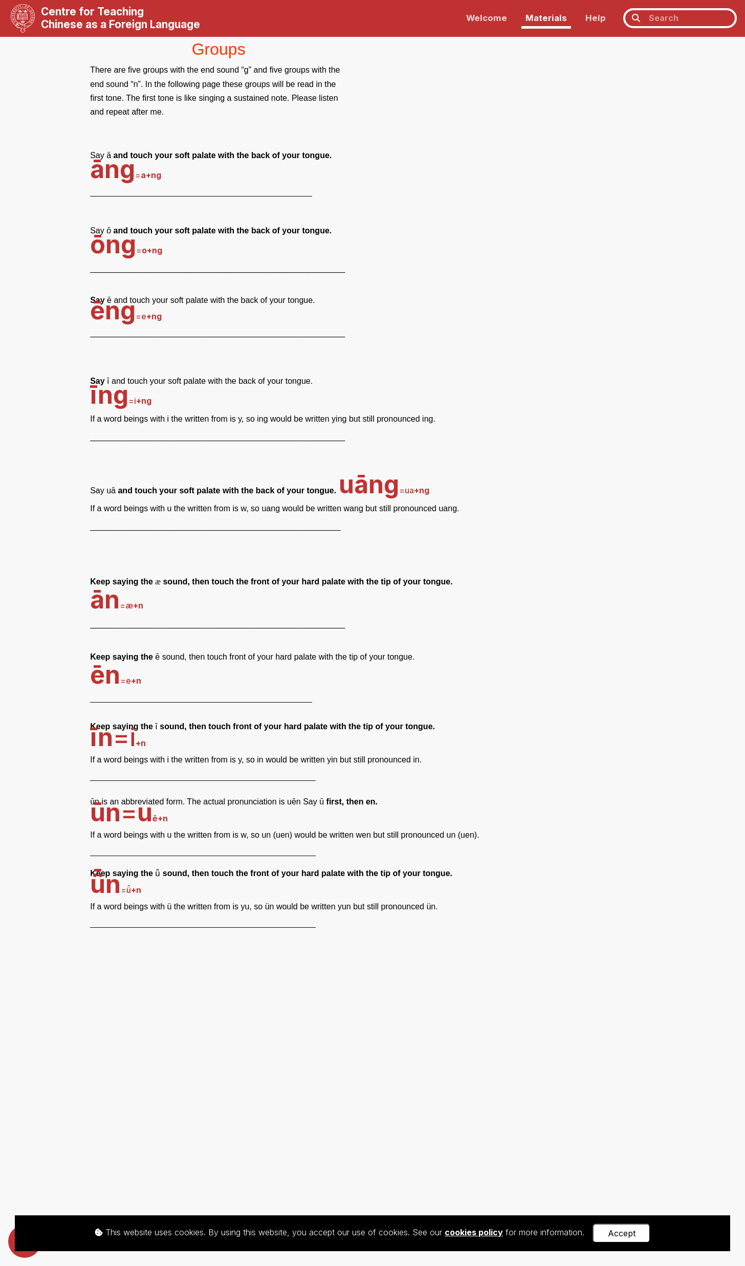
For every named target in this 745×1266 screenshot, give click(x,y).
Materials (546, 18)
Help (595, 18)
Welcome (486, 18)
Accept (622, 1233)
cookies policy (474, 1232)
